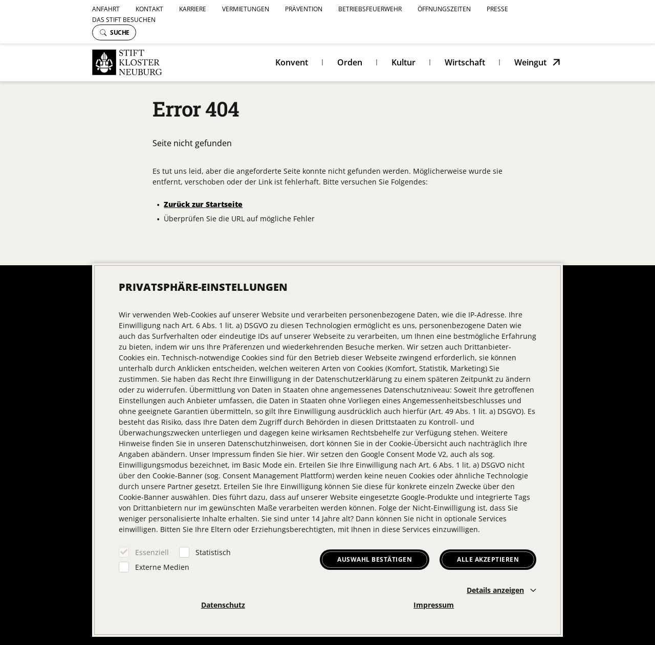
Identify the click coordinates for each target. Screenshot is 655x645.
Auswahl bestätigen (374, 559)
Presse (497, 9)
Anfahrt (106, 9)
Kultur (403, 62)
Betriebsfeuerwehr (370, 9)
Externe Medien (162, 567)
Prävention (303, 9)
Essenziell (152, 552)
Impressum (433, 605)
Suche (114, 32)
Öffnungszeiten (444, 9)
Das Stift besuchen (124, 19)
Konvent (291, 62)
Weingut (530, 62)
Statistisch (213, 552)
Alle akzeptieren (488, 559)
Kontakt (149, 9)
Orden (349, 62)
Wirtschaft (465, 62)
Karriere (192, 9)
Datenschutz (223, 605)
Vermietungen (245, 9)
